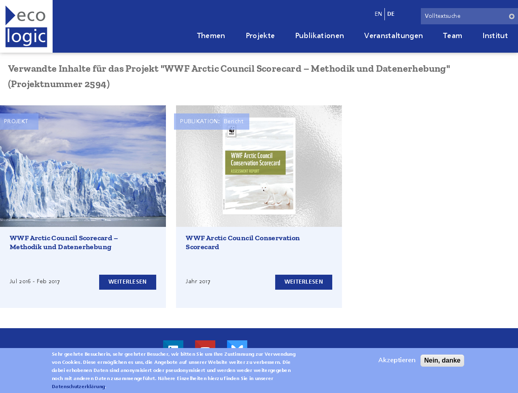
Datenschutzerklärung (78, 388)
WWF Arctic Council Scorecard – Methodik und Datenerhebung (64, 242)
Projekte (260, 36)
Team (452, 36)
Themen (211, 36)
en (378, 14)
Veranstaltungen (393, 36)
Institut (495, 36)
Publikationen (319, 36)
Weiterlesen (127, 282)
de (391, 14)
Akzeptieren (397, 362)
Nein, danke (442, 362)
